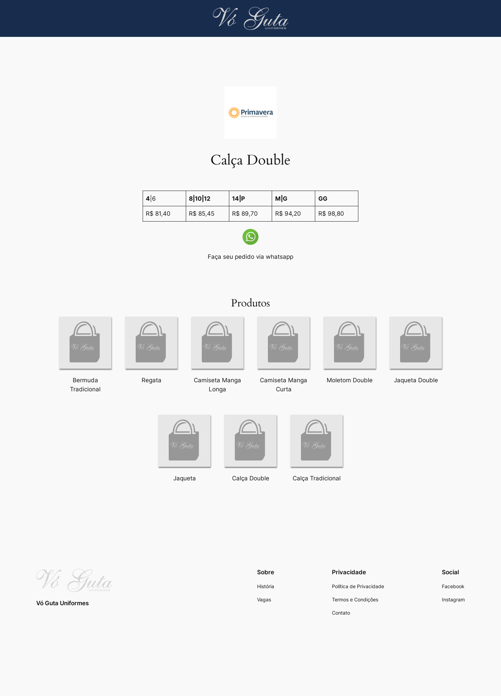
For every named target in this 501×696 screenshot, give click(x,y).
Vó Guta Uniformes (62, 603)
